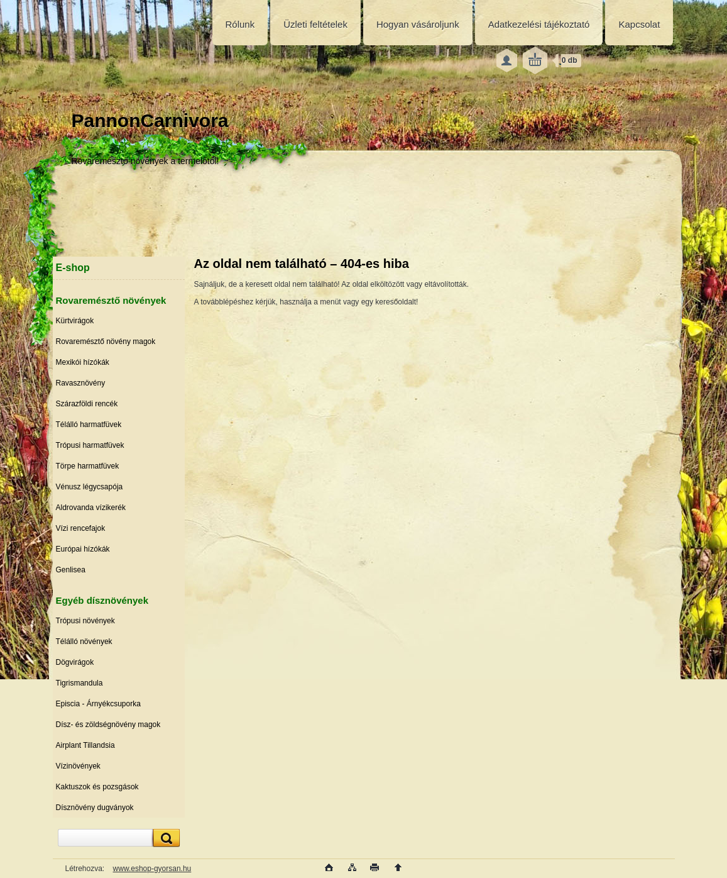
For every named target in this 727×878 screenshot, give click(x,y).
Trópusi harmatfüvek (90, 445)
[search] (164, 838)
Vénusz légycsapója (89, 486)
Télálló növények (84, 641)
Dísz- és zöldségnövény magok (108, 724)
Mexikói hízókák (82, 362)
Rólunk (240, 24)
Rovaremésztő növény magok (106, 341)
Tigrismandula (79, 683)
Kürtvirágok (75, 320)
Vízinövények (78, 766)
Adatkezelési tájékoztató (539, 24)
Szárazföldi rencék (87, 403)
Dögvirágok (75, 662)
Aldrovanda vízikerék (91, 507)
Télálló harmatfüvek (89, 424)
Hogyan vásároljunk (417, 24)
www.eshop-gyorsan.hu (152, 868)
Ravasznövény (81, 383)
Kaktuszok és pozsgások (97, 786)
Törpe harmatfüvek (87, 466)
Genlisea (70, 569)
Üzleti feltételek (315, 24)
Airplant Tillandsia (85, 745)
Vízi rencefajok (81, 528)
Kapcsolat (639, 24)
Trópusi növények (85, 620)
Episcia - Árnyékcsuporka (98, 703)
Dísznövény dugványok (95, 807)
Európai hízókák (83, 549)
